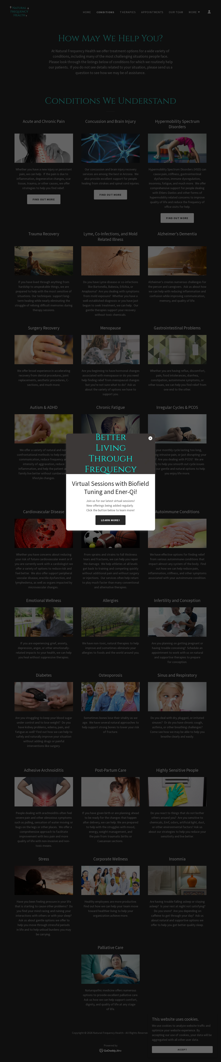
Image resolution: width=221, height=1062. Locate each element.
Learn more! (110, 520)
